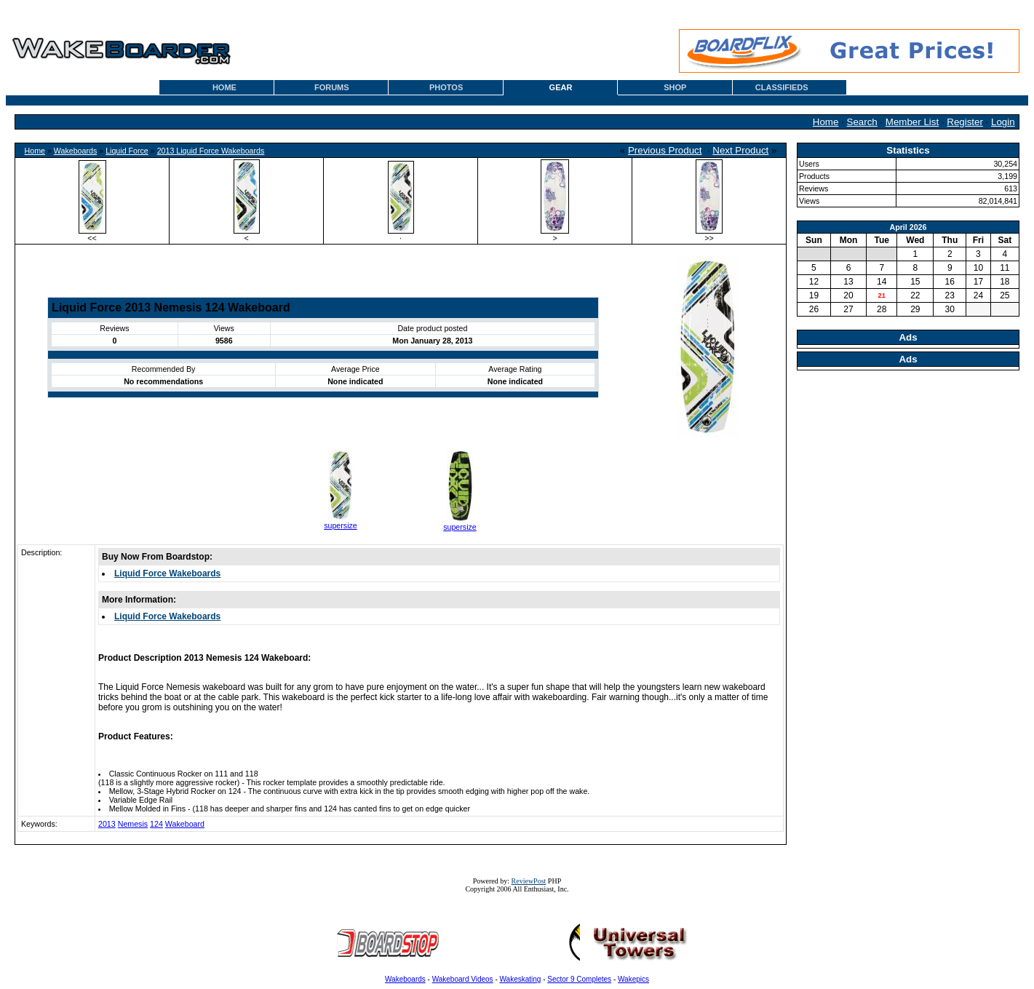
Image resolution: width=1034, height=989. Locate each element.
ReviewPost (529, 881)
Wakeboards (75, 150)
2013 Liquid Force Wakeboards (211, 150)
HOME (224, 87)
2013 (107, 823)
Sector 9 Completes (579, 979)
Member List (912, 121)
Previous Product (665, 150)
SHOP (675, 87)
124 (156, 823)
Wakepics (633, 979)
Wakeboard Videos (462, 979)
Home (826, 121)
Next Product (740, 150)
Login (1003, 121)
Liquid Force (127, 150)
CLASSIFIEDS (781, 87)
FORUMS (331, 87)
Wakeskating (520, 979)
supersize (340, 525)
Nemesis (133, 823)
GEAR (561, 87)
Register (965, 121)
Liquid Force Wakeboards (167, 573)
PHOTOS (446, 87)
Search (862, 121)
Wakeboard (184, 823)
